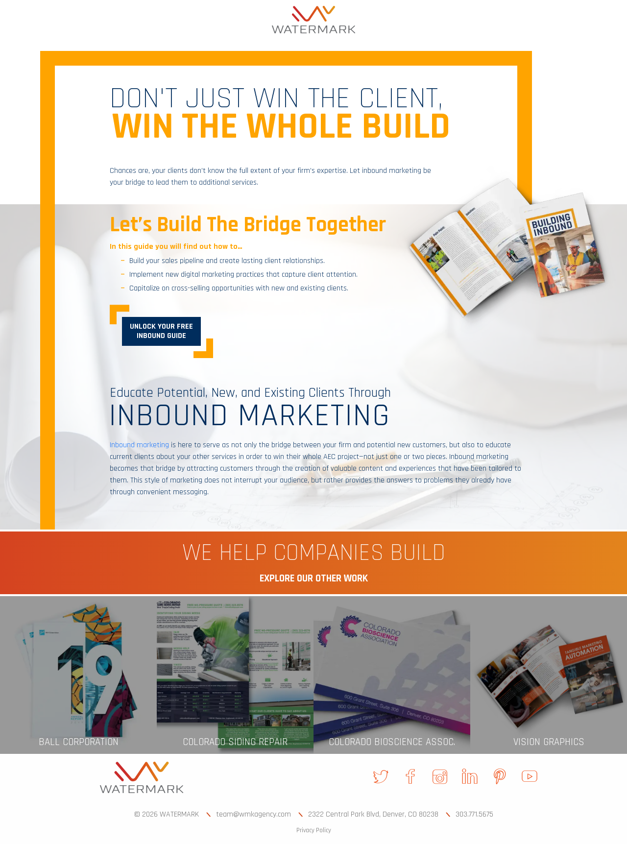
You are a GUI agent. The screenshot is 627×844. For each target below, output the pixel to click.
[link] (313, 19)
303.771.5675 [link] (474, 814)
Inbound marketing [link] (139, 445)
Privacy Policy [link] (313, 830)
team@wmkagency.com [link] (253, 814)
